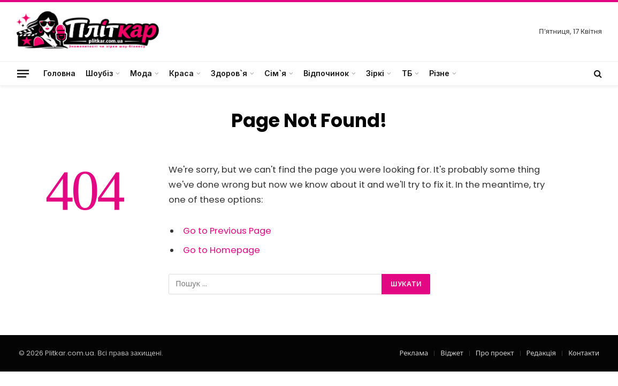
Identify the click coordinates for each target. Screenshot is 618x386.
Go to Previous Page (227, 231)
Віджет (451, 353)
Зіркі (375, 73)
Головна (59, 73)
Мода (141, 73)
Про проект (495, 353)
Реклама (413, 353)
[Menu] (23, 73)
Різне (439, 73)
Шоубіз (99, 73)
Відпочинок (326, 73)
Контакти (583, 353)
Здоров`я (229, 73)
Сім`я (275, 73)
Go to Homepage (221, 250)
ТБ (407, 73)
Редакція (541, 353)
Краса (181, 73)
